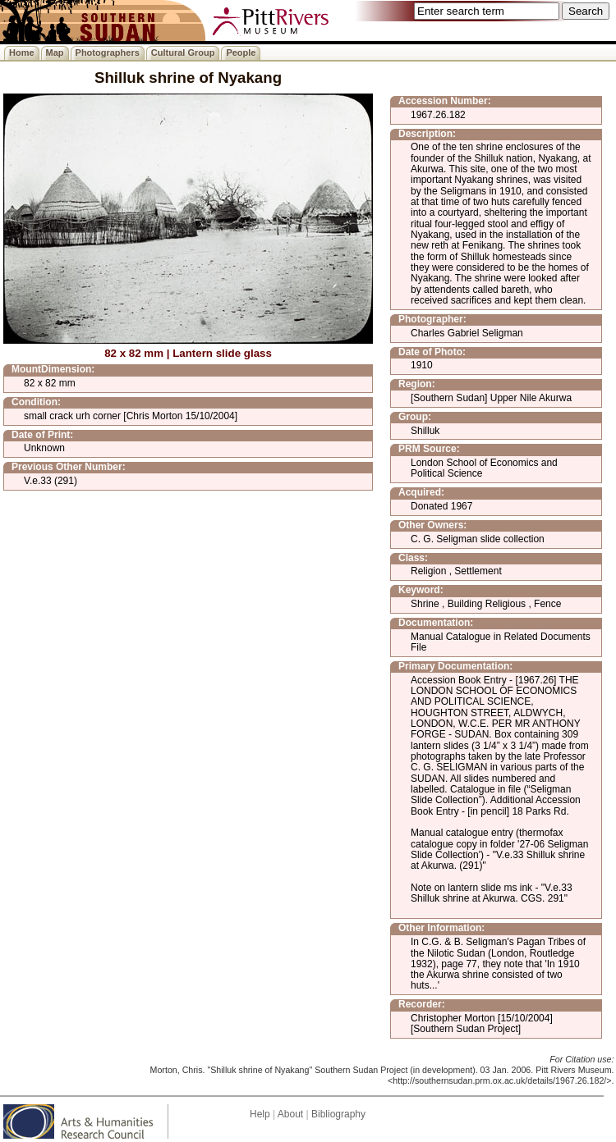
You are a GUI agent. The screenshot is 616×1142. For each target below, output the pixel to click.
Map (55, 52)
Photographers (108, 52)
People (240, 52)
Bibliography (338, 1114)
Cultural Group (183, 52)
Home (21, 52)
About (290, 1114)
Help (260, 1114)
